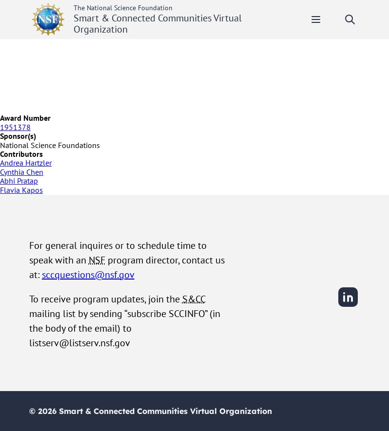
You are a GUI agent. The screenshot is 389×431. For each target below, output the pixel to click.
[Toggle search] (350, 19)
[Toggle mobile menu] (316, 19)
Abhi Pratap (19, 181)
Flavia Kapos (21, 190)
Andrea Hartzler (26, 163)
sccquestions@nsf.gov (88, 274)
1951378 (15, 127)
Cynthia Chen (21, 172)
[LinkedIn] (348, 305)
